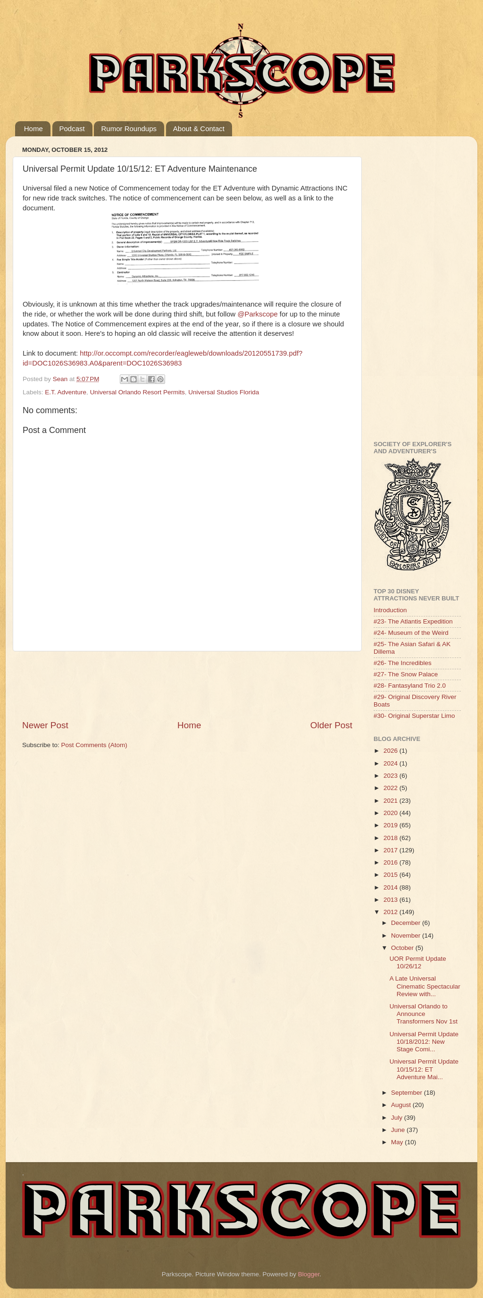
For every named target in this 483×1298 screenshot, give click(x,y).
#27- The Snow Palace (406, 674)
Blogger (309, 1274)
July (397, 1117)
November (406, 935)
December (406, 922)
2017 (391, 850)
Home (33, 129)
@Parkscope (257, 314)
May (398, 1142)
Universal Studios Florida (223, 392)
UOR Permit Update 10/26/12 (418, 962)
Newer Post (45, 725)
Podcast (72, 129)
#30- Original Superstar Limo (414, 715)
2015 (391, 874)
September (407, 1092)
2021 (391, 800)
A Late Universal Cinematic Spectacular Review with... (425, 986)
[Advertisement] (194, 685)
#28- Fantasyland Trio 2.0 (410, 685)
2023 (391, 775)
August (402, 1104)
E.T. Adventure (65, 392)
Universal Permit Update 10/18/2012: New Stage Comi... (424, 1042)
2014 (391, 887)
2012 (391, 911)
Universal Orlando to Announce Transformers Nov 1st (424, 1014)
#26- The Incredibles (403, 662)
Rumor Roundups (129, 129)
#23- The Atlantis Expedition (413, 621)
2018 (391, 837)
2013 (391, 899)
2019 (391, 825)
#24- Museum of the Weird (411, 632)
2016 (391, 862)
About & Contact (199, 129)
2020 (391, 812)
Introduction (390, 610)
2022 (391, 787)
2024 (391, 763)
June (399, 1129)
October (403, 947)
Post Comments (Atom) (94, 745)
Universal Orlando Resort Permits (137, 392)
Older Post (331, 725)
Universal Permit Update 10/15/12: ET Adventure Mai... (424, 1069)
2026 (391, 750)
